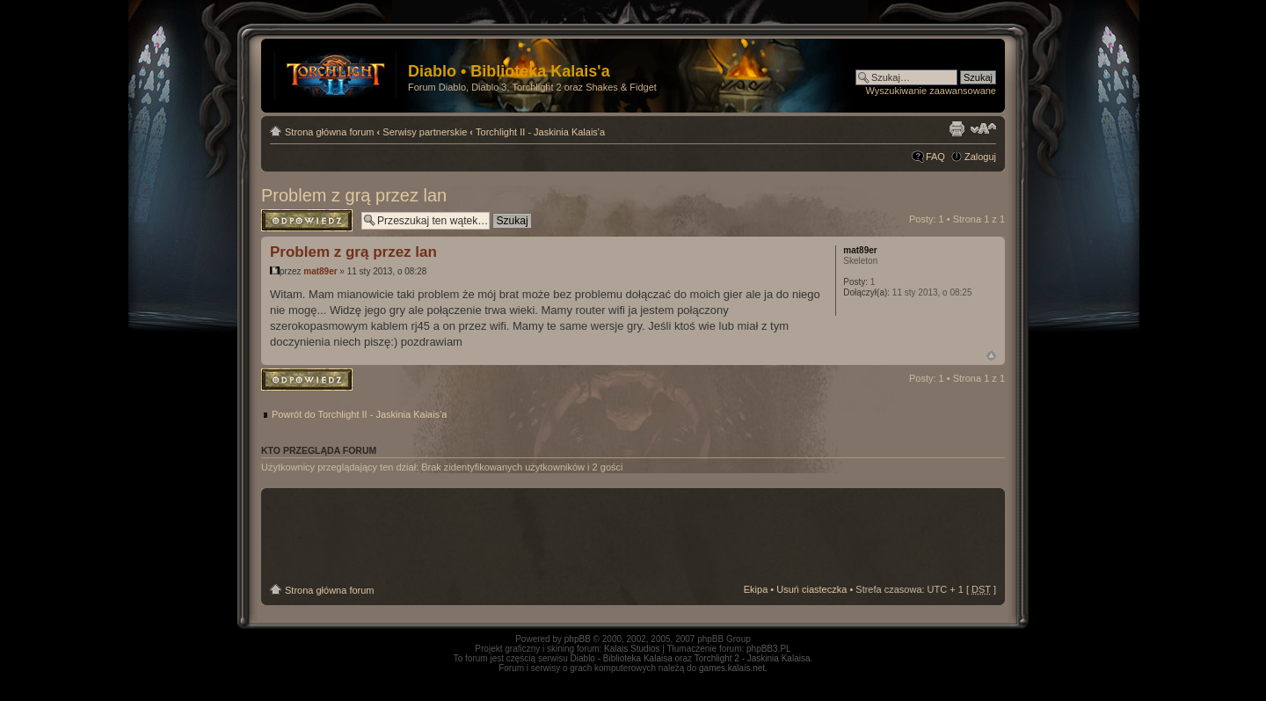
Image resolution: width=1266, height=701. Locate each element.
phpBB (577, 639)
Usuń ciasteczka (811, 589)
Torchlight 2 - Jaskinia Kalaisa (753, 658)
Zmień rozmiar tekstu (983, 128)
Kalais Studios (631, 649)
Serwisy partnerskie (424, 132)
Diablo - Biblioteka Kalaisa (622, 658)
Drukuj (956, 128)
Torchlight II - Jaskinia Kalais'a (540, 132)
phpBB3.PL (768, 649)
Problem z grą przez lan (354, 195)
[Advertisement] (633, 536)
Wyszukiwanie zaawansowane (931, 90)
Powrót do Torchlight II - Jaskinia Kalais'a (359, 414)
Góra (991, 356)
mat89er (320, 271)
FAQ (935, 156)
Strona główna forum (330, 132)
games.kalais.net (732, 668)
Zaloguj (980, 156)
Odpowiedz (307, 220)
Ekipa (756, 589)
